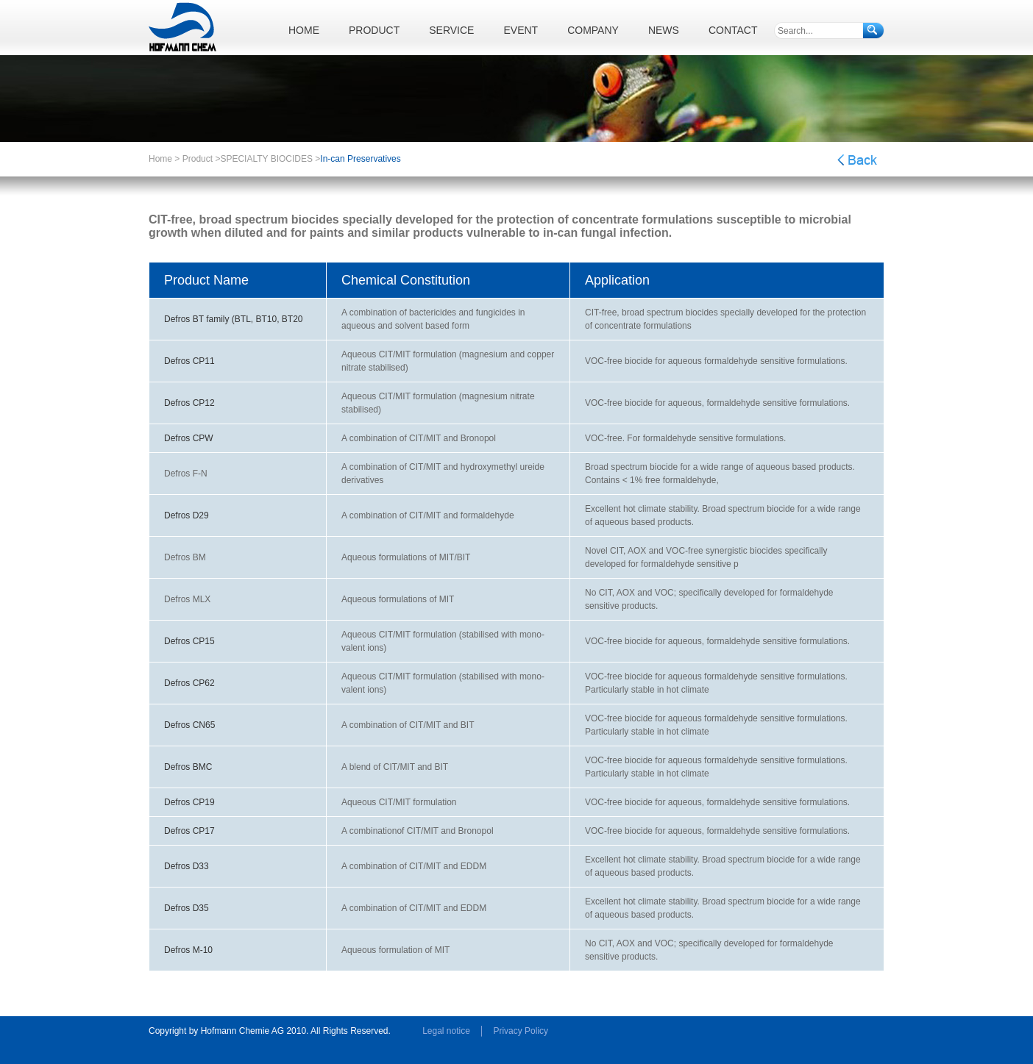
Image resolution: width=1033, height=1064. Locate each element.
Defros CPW (188, 438)
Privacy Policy (520, 1031)
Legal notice (446, 1031)
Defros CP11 (189, 361)
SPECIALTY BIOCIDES (266, 159)
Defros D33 (186, 866)
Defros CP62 (189, 683)
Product (197, 159)
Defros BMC (188, 767)
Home (160, 159)
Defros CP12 (189, 403)
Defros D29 (186, 515)
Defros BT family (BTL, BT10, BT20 (233, 319)
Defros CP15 (189, 641)
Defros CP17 (189, 831)
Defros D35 (186, 908)
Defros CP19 (189, 802)
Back (857, 159)
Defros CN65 (189, 725)
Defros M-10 (188, 950)
